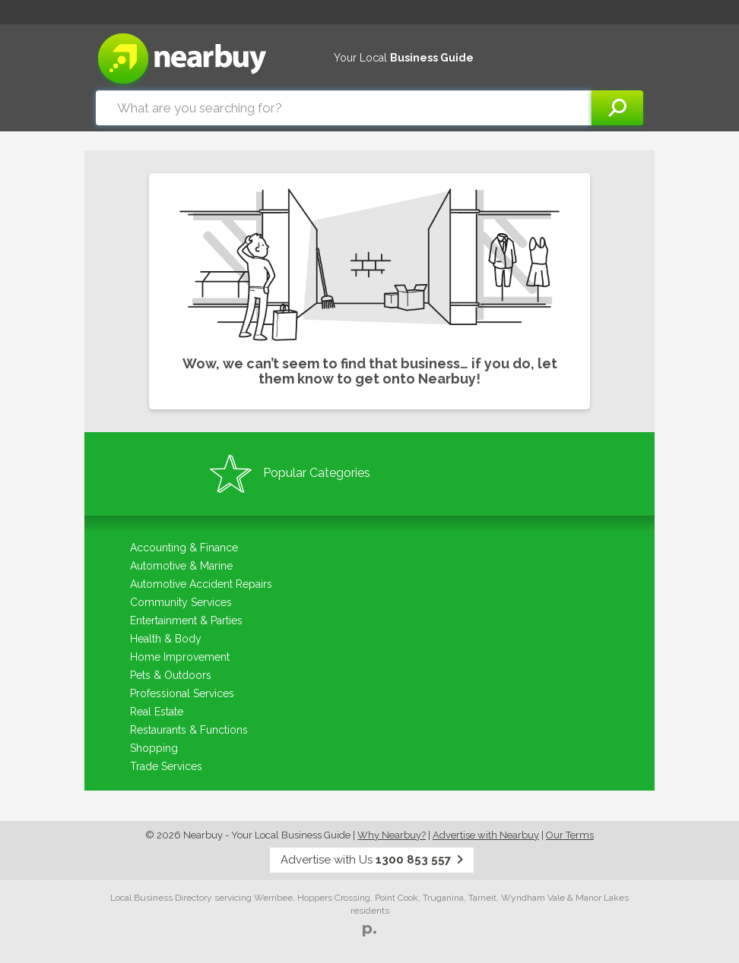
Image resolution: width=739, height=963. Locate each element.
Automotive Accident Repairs (201, 584)
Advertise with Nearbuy (486, 835)
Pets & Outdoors (170, 675)
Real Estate (156, 712)
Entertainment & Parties (186, 620)
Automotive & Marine (181, 566)
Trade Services (166, 766)
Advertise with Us (372, 860)
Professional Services (182, 693)
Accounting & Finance (184, 547)
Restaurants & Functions (189, 730)
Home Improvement (180, 657)
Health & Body (165, 639)
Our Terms (570, 835)
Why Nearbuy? (391, 835)
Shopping (154, 748)
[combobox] (344, 107)
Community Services (181, 602)
